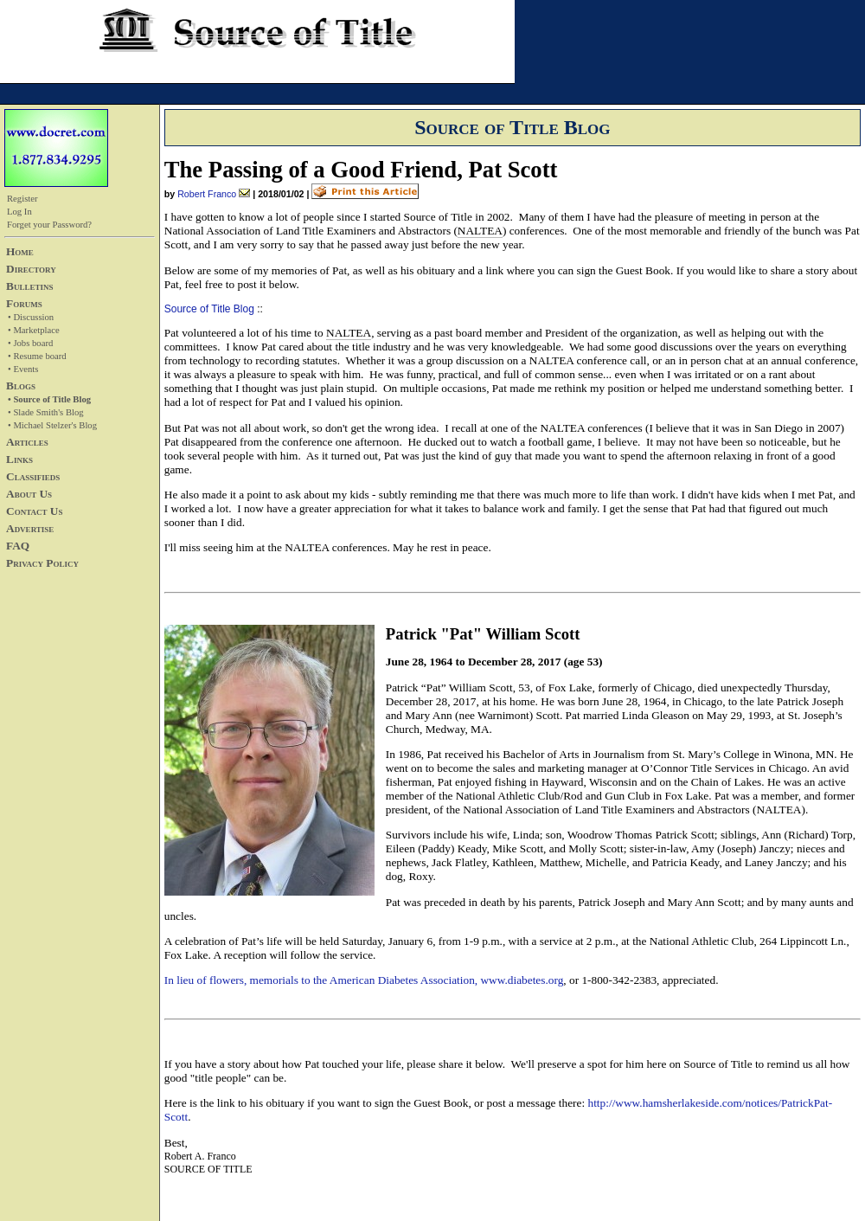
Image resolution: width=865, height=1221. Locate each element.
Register (22, 198)
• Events (23, 369)
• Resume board (37, 356)
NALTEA (480, 230)
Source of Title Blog (209, 309)
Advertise (30, 528)
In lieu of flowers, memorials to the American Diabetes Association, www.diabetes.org (364, 980)
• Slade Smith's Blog (46, 412)
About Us (29, 493)
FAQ (17, 545)
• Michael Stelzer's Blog (52, 425)
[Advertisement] (56, 695)
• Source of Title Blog (49, 399)
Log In (19, 211)
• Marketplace (34, 330)
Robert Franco (206, 194)
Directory (31, 268)
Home (20, 251)
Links (19, 459)
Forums (24, 303)
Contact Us (34, 510)
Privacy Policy (42, 562)
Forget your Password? (49, 224)
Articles (27, 441)
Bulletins (29, 286)
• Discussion (31, 317)
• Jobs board (30, 343)
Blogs (20, 385)
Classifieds (33, 476)
